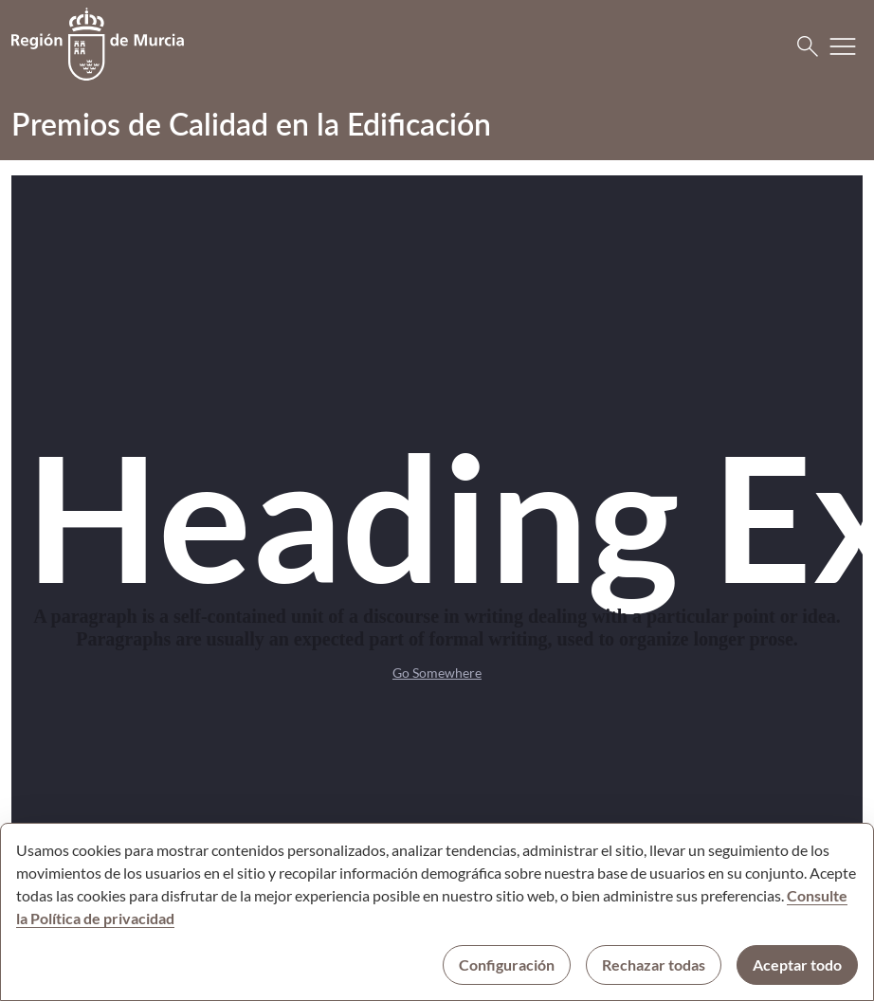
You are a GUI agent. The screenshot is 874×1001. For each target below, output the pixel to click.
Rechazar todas (653, 965)
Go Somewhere (437, 672)
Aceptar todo (797, 965)
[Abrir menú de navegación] (843, 46)
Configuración (507, 965)
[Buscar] (807, 46)
